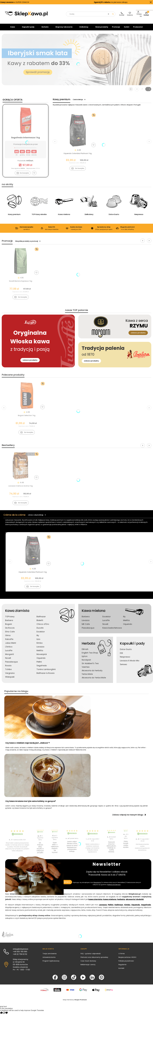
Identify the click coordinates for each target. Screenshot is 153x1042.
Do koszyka (77, 170)
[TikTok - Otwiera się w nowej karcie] (73, 979)
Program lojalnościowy (51, 963)
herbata (121, 901)
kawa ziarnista (95, 901)
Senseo (123, 666)
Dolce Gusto (126, 651)
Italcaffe (9, 641)
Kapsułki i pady (28, 29)
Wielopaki (9, 678)
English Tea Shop (90, 654)
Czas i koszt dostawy (88, 963)
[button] (113, 16)
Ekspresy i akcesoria (64, 29)
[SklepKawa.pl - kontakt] (121, 16)
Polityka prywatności (126, 963)
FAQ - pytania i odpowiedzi (91, 955)
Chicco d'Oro (43, 626)
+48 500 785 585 (20, 953)
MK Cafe (86, 626)
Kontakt (121, 970)
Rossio (8, 667)
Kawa (12, 29)
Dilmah (85, 651)
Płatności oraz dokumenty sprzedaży (94, 959)
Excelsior (41, 633)
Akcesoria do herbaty (92, 672)
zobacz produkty (30, 362)
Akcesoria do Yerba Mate (94, 679)
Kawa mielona (93, 612)
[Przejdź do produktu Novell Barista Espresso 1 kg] (20, 262)
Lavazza (40, 648)
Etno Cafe (10, 633)
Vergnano (10, 675)
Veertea (85, 668)
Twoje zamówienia (49, 955)
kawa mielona (109, 901)
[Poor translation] (5, 1015)
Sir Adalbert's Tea (90, 665)
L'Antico (8, 648)
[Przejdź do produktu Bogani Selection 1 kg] (27, 397)
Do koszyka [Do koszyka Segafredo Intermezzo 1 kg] (24, 175)
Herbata (45, 29)
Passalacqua (11, 663)
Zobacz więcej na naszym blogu (129, 816)
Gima (7, 637)
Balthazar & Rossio (46, 675)
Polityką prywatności (114, 886)
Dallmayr (119, 906)
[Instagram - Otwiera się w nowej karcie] (64, 979)
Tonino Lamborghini (46, 671)
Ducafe (40, 629)
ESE (121, 655)
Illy (38, 637)
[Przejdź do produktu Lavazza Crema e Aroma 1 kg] (20, 467)
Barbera (9, 622)
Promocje (116, 29)
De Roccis (10, 629)
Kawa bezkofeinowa (112, 629)
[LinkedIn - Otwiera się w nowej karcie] (92, 979)
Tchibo (8, 671)
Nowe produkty (101, 29)
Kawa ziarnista (17, 612)
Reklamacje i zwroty (88, 966)
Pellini (39, 663)
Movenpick (42, 656)
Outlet (126, 29)
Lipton (84, 658)
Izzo (38, 641)
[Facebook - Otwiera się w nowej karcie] (55, 979)
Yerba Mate (87, 676)
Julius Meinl (10, 644)
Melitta (40, 652)
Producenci (138, 29)
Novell (8, 659)
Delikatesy (83, 29)
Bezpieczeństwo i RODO (127, 959)
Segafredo (42, 667)
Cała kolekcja (79, 101)
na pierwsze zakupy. (108, 2)
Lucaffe (8, 652)
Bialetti (40, 622)
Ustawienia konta (49, 959)
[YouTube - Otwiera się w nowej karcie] (83, 979)
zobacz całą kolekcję (37, 517)
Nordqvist (86, 661)
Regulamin (97, 884)
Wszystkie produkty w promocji (28, 243)
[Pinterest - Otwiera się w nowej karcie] (101, 979)
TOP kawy (9, 618)
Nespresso (125, 658)
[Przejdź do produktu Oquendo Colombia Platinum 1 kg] (78, 132)
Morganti (9, 656)
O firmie (121, 955)
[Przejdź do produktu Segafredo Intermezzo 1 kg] (25, 122)
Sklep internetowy (75, 1001)
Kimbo (40, 644)
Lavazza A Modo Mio (129, 662)
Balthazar (41, 618)
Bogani (8, 626)
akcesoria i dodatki (135, 901)
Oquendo (41, 659)
